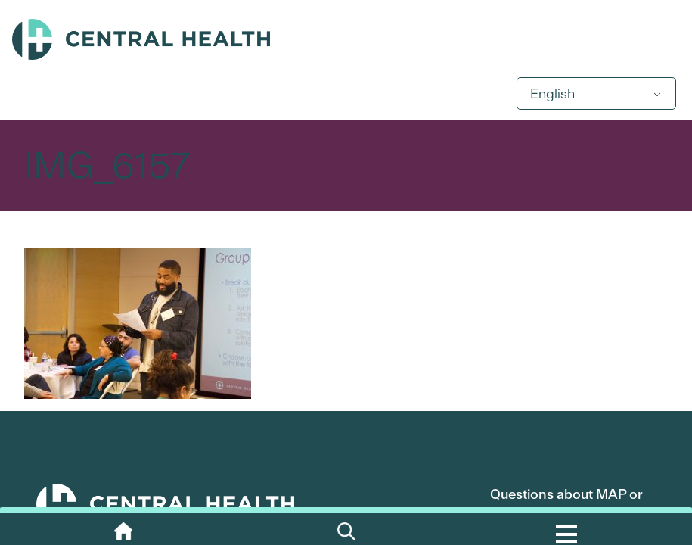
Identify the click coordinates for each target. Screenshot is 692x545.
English (552, 93)
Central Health (346, 39)
